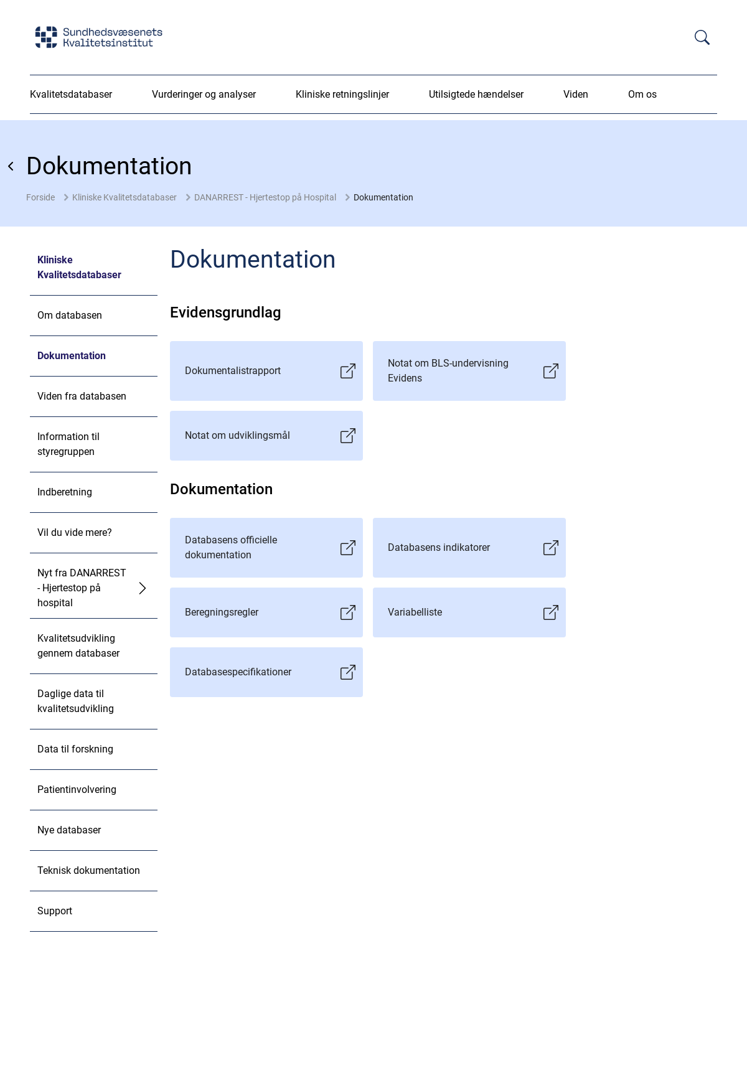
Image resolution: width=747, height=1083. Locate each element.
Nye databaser (69, 830)
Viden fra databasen (81, 396)
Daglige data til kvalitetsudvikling (75, 701)
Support (54, 911)
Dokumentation (383, 197)
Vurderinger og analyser (204, 94)
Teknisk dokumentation (88, 870)
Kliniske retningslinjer (342, 94)
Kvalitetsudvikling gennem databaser (78, 645)
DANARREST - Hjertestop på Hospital (265, 197)
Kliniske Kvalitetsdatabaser (124, 197)
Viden (575, 94)
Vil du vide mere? (74, 532)
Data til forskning (75, 749)
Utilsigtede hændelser (476, 94)
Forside (40, 197)
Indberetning (64, 492)
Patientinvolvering (76, 789)
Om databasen (69, 315)
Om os (642, 94)
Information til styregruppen (68, 444)
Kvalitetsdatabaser (71, 94)
